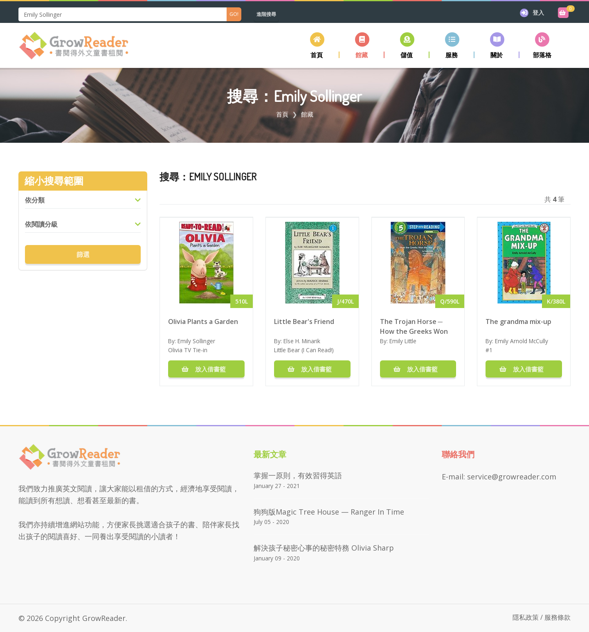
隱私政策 (526, 617)
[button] (361, 45)
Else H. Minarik (301, 341)
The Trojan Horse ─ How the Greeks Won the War (414, 326)
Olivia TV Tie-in (187, 350)
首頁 (282, 114)
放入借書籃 (206, 369)
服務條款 (557, 617)
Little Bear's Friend (304, 321)
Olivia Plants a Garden (203, 321)
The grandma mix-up (518, 321)
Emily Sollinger (196, 341)
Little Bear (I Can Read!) (304, 350)
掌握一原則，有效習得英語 (298, 475)
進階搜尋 (266, 14)
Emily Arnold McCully (521, 341)
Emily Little (402, 341)
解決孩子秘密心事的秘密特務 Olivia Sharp (324, 548)
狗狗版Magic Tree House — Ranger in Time (329, 512)
